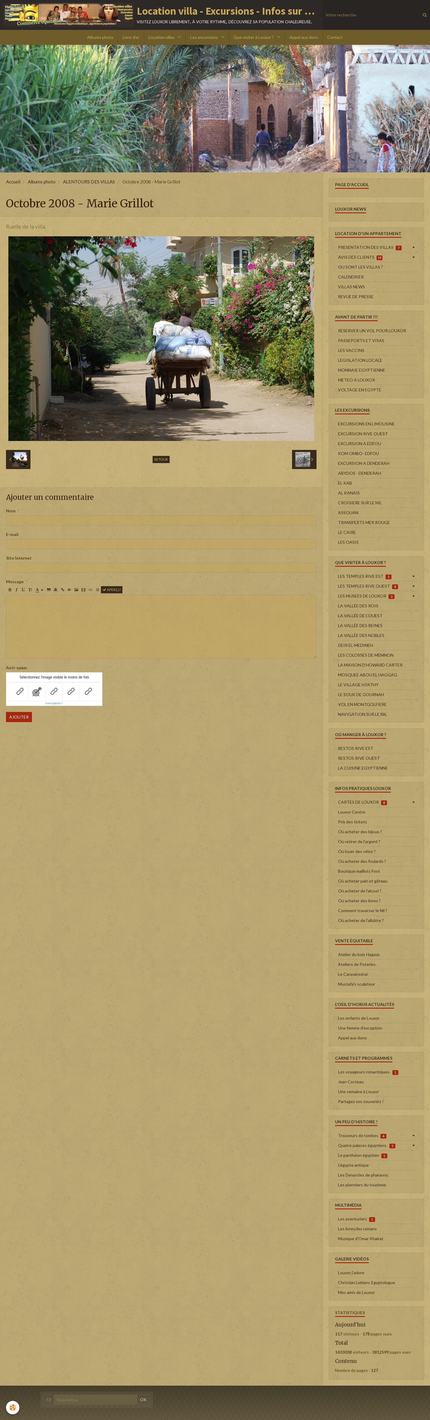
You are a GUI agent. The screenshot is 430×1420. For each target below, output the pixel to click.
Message (15, 581)
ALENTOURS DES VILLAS (89, 181)
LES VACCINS (351, 350)
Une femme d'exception (360, 1027)
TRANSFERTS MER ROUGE (364, 522)
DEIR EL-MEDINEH (355, 645)
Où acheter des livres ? (359, 900)
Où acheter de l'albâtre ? (361, 920)
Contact (335, 37)
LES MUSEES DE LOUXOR (366, 596)
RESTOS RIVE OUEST (359, 758)
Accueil (13, 181)
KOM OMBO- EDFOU (358, 453)
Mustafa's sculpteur (356, 984)
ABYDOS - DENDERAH (359, 473)
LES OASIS (348, 542)
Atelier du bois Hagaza (359, 954)
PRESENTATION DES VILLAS (370, 247)
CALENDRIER (351, 276)
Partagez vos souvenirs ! (361, 1101)
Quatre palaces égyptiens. (366, 1145)
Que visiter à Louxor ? (254, 37)
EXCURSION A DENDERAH (363, 463)
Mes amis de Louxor (356, 1292)
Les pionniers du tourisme (362, 1184)
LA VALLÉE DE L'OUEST (360, 615)
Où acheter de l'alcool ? (359, 890)
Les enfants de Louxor (359, 1018)
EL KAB (345, 482)
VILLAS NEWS (351, 286)
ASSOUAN (348, 512)
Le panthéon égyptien (362, 1155)
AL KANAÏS (349, 492)
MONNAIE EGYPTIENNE (361, 370)
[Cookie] (12, 1407)
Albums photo (100, 37)
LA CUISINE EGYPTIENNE (363, 767)
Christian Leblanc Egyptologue (366, 1282)
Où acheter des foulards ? (362, 861)
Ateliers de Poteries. (357, 964)
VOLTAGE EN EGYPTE (359, 389)
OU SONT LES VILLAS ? (360, 266)
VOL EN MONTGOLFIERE (362, 704)
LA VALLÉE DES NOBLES (361, 635)
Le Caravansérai (353, 974)
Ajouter (19, 716)
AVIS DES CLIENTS (360, 257)
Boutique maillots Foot (359, 871)
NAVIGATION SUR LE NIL (362, 714)
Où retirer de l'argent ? (359, 841)
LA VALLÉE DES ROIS (358, 605)
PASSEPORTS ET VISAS (361, 340)
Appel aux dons (303, 37)
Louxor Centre (351, 811)
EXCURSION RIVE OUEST (363, 433)
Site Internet (19, 557)
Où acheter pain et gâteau (362, 880)
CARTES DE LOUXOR (362, 802)
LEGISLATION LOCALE (360, 360)
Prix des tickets (352, 821)
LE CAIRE (347, 532)
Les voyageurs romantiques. (368, 1072)
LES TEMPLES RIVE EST (364, 576)
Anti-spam (16, 667)
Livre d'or (131, 37)
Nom (11, 510)
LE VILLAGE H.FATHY (358, 684)
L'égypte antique (353, 1165)
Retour (161, 459)
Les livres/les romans (357, 1228)
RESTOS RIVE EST (355, 748)
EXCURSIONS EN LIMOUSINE (366, 423)
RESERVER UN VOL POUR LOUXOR (372, 330)
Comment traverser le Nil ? (362, 910)
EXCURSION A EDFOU (359, 443)
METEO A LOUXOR (356, 379)
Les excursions (204, 37)
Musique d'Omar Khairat (360, 1238)
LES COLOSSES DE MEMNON (366, 655)
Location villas (162, 37)
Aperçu (112, 589)
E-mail (12, 534)
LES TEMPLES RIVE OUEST (368, 586)
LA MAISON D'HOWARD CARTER (370, 664)
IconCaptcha (53, 703)
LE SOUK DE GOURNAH (361, 694)
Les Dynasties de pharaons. (363, 1174)
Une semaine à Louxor (358, 1091)
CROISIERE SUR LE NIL (360, 502)
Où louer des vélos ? (357, 851)
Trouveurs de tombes (362, 1135)
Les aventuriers (356, 1219)
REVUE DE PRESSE (356, 296)
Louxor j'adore (351, 1272)
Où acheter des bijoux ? (360, 831)
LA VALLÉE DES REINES (360, 625)
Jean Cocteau (351, 1081)
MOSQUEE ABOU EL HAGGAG (367, 674)
